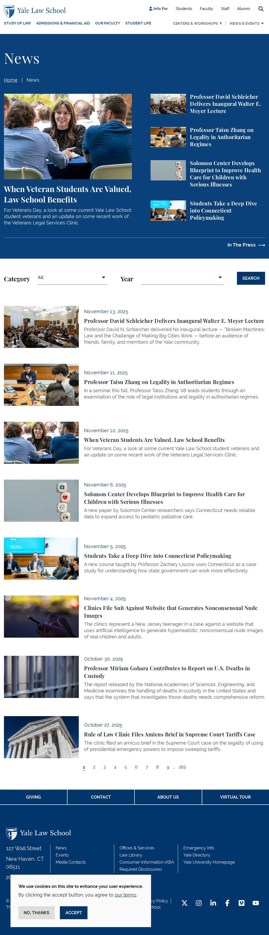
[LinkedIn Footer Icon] (213, 903)
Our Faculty (107, 23)
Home (11, 80)
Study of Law (17, 23)
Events (62, 855)
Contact (101, 797)
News (33, 80)
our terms (125, 895)
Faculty (206, 8)
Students (184, 8)
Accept (73, 912)
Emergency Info (198, 847)
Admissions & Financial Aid (63, 23)
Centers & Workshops (195, 23)
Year (127, 279)
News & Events (245, 23)
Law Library (131, 855)
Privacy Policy (154, 900)
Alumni (243, 8)
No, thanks (36, 912)
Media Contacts (71, 862)
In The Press (241, 245)
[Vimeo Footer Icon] (241, 903)
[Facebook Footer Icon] (227, 903)
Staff (225, 8)
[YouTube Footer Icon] (255, 903)
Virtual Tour (235, 797)
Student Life (138, 23)
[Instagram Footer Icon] (198, 903)
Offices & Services (137, 847)
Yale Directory (196, 855)
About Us (168, 797)
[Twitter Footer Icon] (184, 903)
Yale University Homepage (209, 862)
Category (17, 279)
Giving (33, 797)
